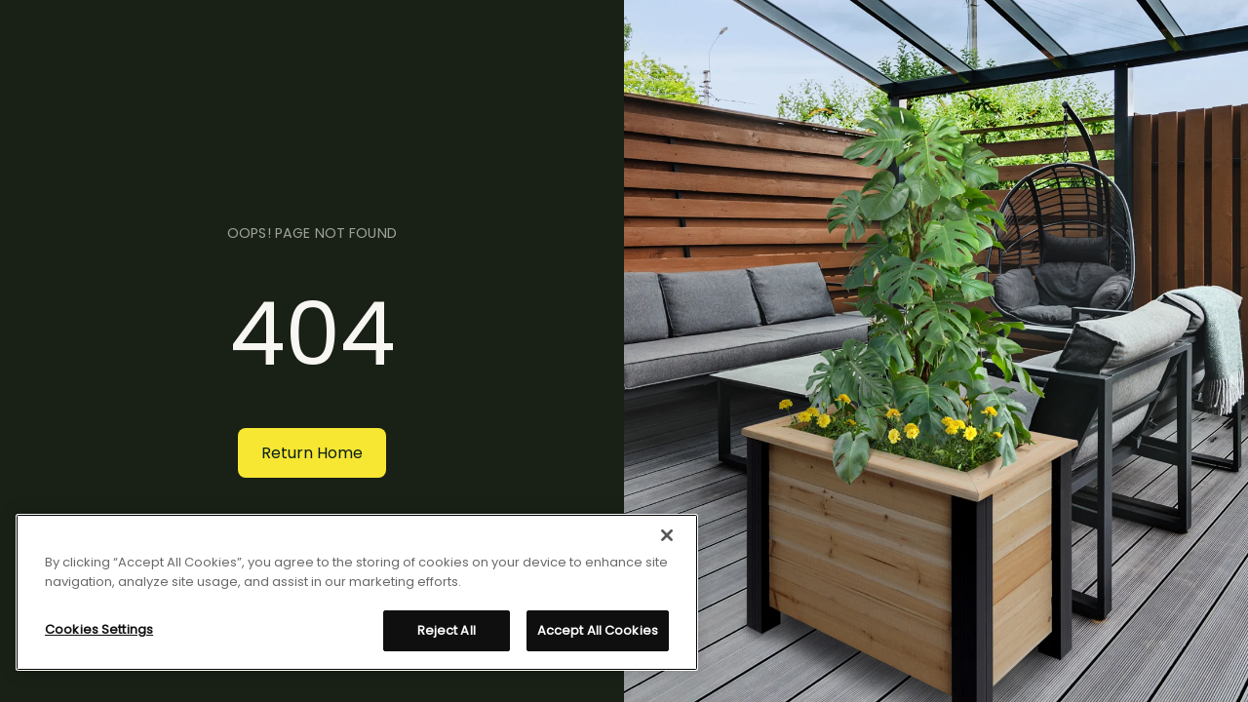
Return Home (312, 453)
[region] (357, 592)
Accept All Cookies (597, 630)
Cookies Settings (99, 629)
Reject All (446, 630)
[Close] (666, 535)
